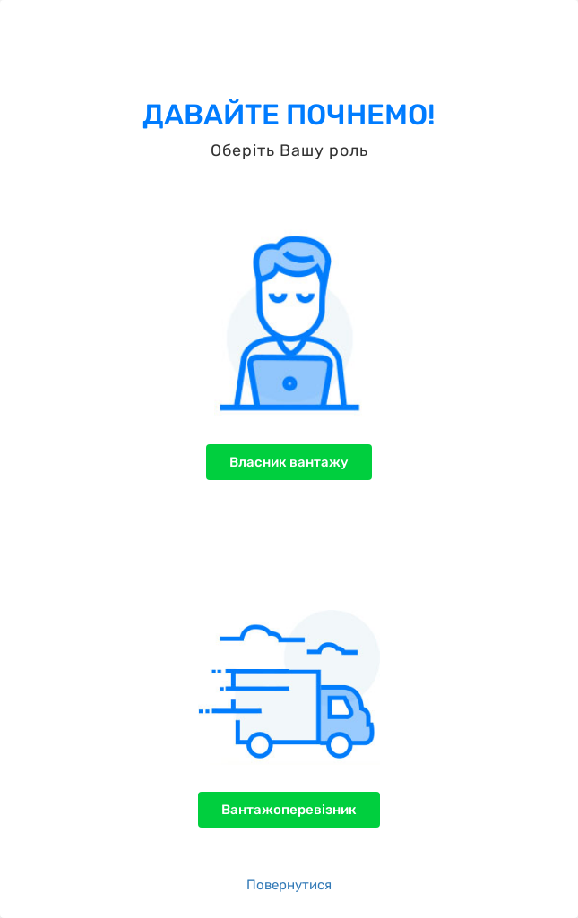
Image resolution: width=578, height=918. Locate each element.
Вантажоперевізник (289, 810)
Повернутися (289, 885)
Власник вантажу (289, 462)
